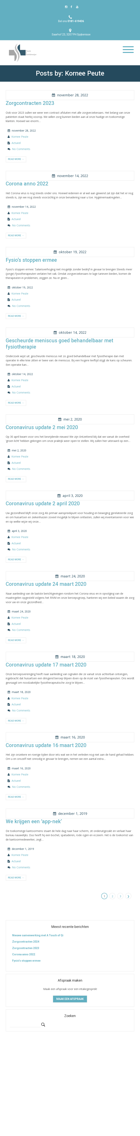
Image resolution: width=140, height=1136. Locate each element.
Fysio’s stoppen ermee (31, 260)
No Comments (21, 149)
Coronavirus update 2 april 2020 (43, 504)
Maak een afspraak (70, 998)
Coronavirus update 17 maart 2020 (46, 665)
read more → (16, 159)
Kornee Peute (19, 136)
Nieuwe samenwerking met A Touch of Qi (37, 935)
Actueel (16, 143)
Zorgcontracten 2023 (30, 103)
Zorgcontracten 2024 (25, 941)
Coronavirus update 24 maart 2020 (46, 584)
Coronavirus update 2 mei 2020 (42, 427)
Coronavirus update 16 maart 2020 (46, 745)
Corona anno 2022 (27, 184)
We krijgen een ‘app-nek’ (34, 821)
